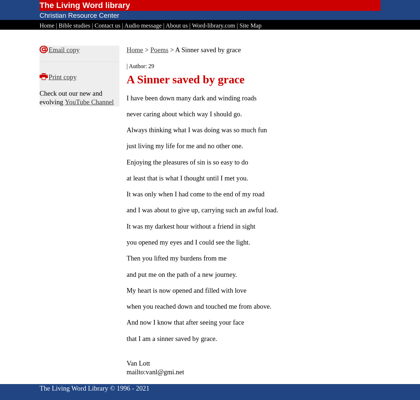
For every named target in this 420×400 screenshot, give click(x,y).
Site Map (250, 25)
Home (47, 25)
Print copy (63, 77)
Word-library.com (213, 25)
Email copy (64, 50)
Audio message (143, 25)
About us (177, 25)
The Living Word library (85, 5)
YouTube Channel (89, 102)
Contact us (107, 25)
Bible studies (74, 25)
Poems (159, 50)
